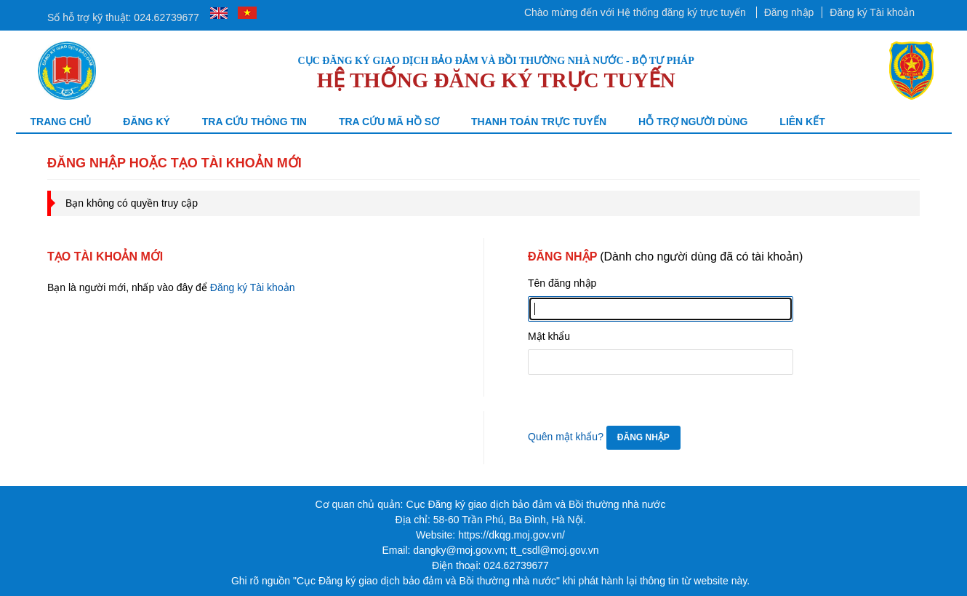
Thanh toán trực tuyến (538, 121)
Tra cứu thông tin (254, 121)
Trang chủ (61, 121)
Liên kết (801, 121)
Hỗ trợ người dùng (693, 121)
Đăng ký (146, 121)
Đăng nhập (789, 12)
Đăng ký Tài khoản (872, 12)
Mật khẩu (549, 336)
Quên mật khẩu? (565, 436)
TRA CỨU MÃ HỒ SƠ (389, 121)
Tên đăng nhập (562, 283)
